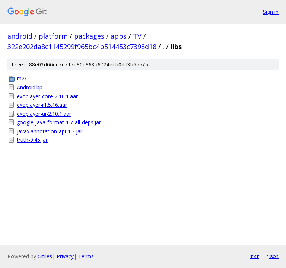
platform (53, 36)
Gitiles (45, 256)
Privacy (65, 256)
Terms (86, 256)
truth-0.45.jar (32, 139)
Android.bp (29, 87)
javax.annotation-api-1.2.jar (49, 131)
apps (119, 36)
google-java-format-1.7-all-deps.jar (59, 122)
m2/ (21, 78)
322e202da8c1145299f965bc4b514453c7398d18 (81, 46)
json (273, 256)
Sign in (271, 11)
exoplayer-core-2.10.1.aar (47, 96)
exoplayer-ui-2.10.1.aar (44, 113)
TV (137, 36)
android (19, 36)
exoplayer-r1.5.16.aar (42, 104)
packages (89, 36)
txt (254, 256)
